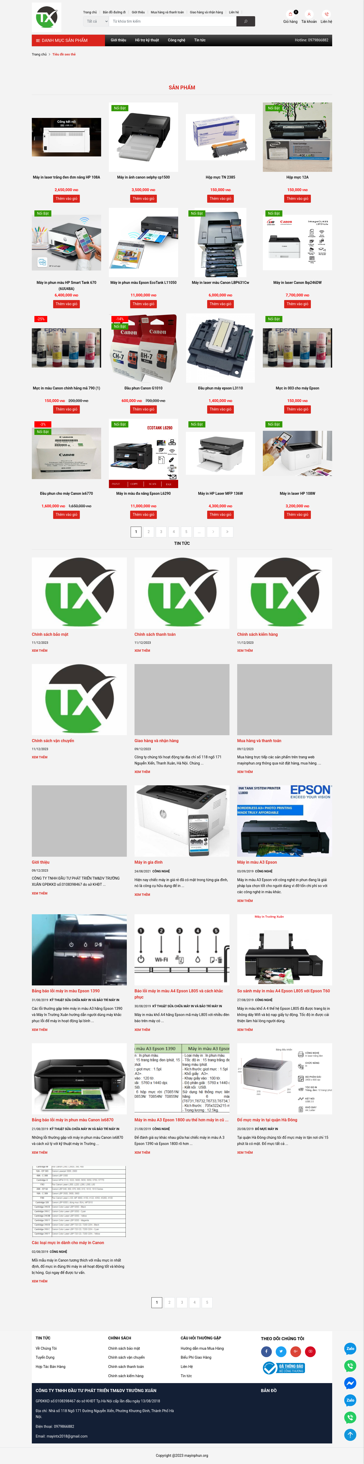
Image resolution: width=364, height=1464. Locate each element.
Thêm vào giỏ (66, 199)
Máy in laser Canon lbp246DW (297, 283)
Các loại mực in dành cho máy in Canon (68, 1242)
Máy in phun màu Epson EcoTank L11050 (143, 283)
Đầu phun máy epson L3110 (220, 388)
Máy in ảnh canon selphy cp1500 (143, 177)
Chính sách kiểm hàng (257, 634)
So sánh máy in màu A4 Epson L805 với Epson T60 (283, 991)
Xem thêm (39, 650)
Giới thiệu (138, 12)
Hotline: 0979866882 (311, 40)
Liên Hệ (187, 1367)
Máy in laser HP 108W (297, 493)
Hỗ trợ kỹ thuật (147, 40)
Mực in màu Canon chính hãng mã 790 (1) (66, 388)
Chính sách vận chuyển (53, 740)
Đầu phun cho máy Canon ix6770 (66, 493)
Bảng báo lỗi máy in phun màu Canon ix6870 (72, 1119)
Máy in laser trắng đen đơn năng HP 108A (66, 177)
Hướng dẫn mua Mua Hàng (202, 1348)
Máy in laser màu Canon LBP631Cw (220, 283)
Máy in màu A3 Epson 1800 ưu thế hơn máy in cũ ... (181, 1119)
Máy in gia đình (148, 862)
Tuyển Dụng (45, 1357)
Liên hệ (234, 12)
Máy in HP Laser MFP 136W (220, 493)
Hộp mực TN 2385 (220, 177)
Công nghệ (176, 40)
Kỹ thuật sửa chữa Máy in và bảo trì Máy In (84, 1000)
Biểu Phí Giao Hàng (196, 1357)
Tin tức (200, 40)
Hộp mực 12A (297, 177)
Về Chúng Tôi (46, 1348)
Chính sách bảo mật (50, 634)
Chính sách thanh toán (155, 634)
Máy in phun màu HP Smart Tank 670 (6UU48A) (66, 286)
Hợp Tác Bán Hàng (50, 1367)
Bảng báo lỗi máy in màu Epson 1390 (66, 991)
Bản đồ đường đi (114, 12)
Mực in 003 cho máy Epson (297, 388)
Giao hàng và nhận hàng (206, 12)
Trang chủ (90, 12)
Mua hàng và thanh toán (167, 12)
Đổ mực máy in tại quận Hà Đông (267, 1119)
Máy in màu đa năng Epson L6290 (143, 493)
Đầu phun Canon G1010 (143, 388)
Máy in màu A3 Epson (257, 862)
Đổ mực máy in (266, 1129)
